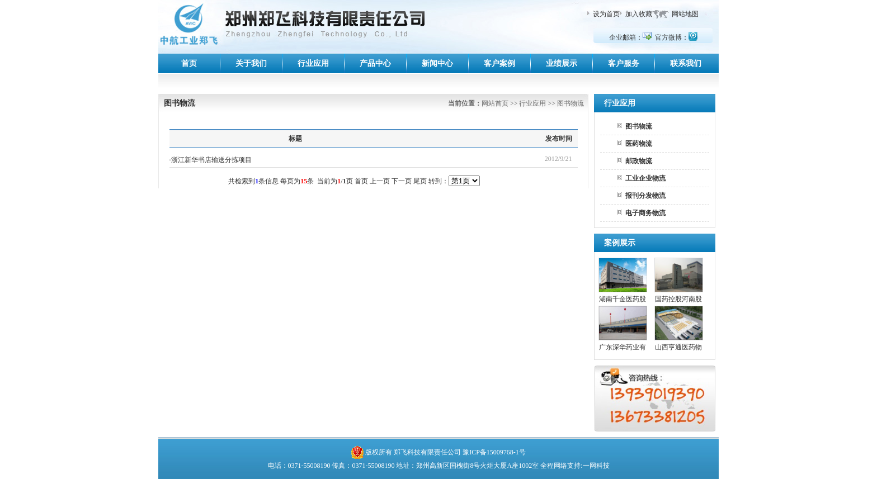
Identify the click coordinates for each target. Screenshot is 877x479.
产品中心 (375, 63)
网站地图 (685, 14)
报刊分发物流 (645, 196)
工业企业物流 (645, 178)
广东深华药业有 (622, 347)
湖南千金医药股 (622, 299)
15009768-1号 (506, 452)
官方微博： (676, 37)
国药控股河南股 (678, 299)
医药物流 (638, 144)
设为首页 (606, 14)
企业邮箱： (630, 37)
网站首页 (495, 103)
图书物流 (638, 126)
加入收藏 (638, 14)
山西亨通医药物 (678, 347)
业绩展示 (561, 63)
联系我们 (685, 63)
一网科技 (596, 465)
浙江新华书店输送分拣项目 (211, 160)
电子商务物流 (645, 213)
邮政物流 (638, 161)
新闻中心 (437, 63)
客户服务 (623, 63)
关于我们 (251, 63)
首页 (189, 63)
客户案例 (499, 63)
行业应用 (313, 63)
